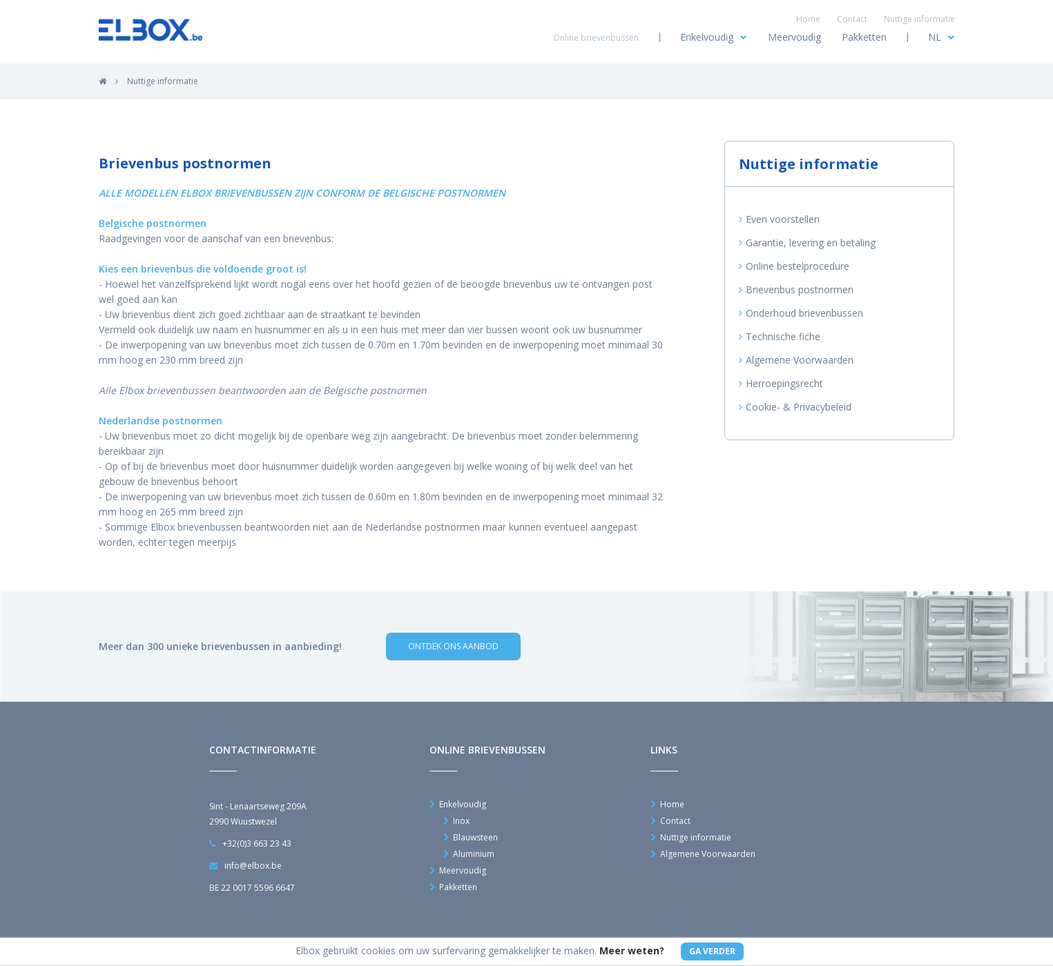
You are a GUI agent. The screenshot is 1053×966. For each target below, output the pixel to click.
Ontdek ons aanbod (453, 646)
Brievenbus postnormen (796, 290)
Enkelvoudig (713, 36)
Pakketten (864, 36)
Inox (456, 821)
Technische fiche (779, 337)
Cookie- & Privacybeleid (795, 407)
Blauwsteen (470, 838)
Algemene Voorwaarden (796, 360)
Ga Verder (712, 951)
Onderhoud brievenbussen (801, 313)
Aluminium (468, 854)
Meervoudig (794, 36)
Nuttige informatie (919, 19)
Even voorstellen (779, 219)
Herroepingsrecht (781, 383)
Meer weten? (631, 950)
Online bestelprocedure (794, 266)
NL (941, 36)
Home (808, 19)
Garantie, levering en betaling (807, 243)
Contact (852, 19)
